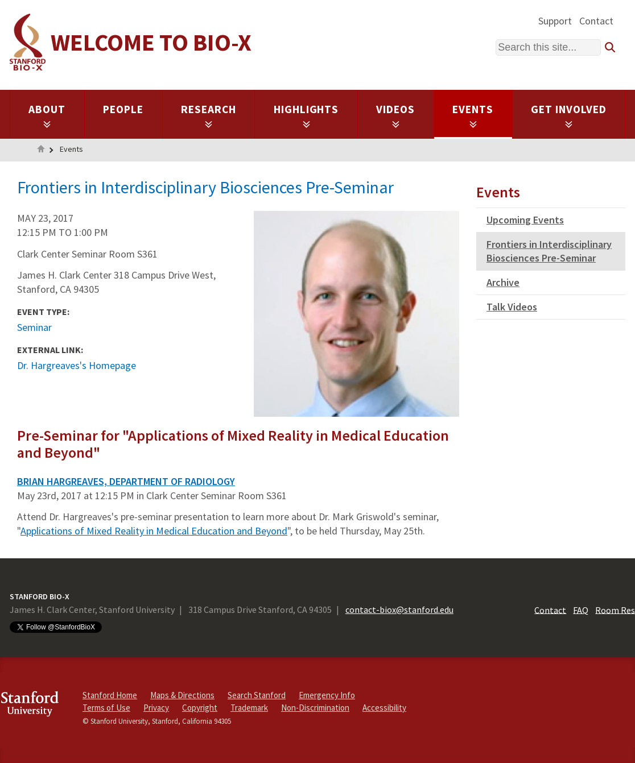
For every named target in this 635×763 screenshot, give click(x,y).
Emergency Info (327, 695)
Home (41, 150)
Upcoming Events (525, 219)
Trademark (249, 707)
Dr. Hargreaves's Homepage (76, 365)
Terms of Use (106, 707)
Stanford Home (110, 695)
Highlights (306, 115)
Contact (596, 20)
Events (472, 115)
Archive (502, 282)
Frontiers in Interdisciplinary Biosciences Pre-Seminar (549, 251)
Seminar (34, 327)
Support (555, 20)
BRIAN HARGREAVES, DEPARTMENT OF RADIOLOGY (126, 481)
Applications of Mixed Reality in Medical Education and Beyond (153, 530)
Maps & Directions (182, 695)
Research (208, 115)
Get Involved (569, 115)
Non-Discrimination (315, 707)
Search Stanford (257, 695)
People (123, 109)
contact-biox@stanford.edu (399, 609)
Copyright (199, 707)
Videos (395, 115)
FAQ (580, 609)
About (46, 115)
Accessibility (384, 707)
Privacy (156, 707)
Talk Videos (511, 306)
